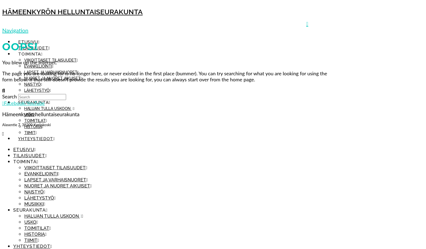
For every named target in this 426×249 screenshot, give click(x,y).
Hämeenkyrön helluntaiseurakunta (72, 12)
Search (9, 96)
